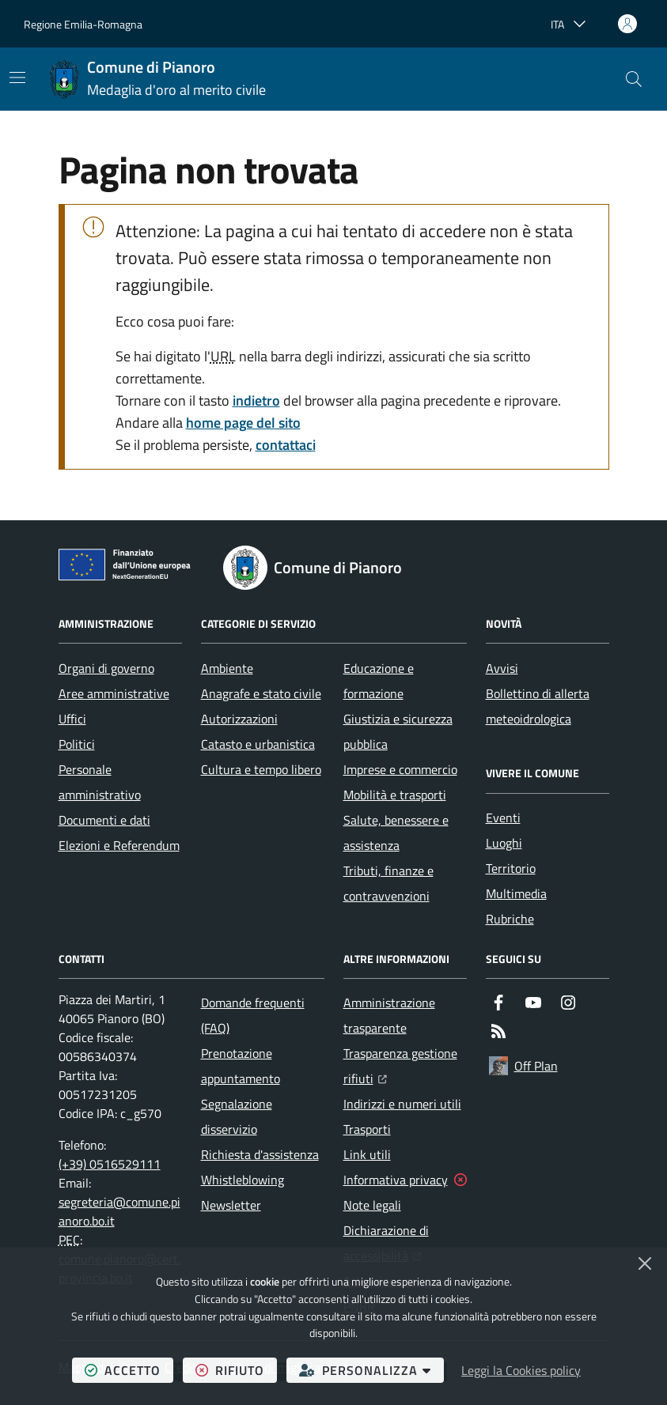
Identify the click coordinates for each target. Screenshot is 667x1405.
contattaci (286, 444)
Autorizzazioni (239, 718)
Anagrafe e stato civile (261, 693)
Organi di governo (106, 668)
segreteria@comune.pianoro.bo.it (119, 1211)
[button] (633, 79)
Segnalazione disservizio (236, 1116)
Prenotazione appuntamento (240, 1066)
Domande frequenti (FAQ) (253, 1015)
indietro (256, 400)
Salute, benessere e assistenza (396, 832)
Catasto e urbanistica (258, 744)
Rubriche (510, 918)
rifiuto (236, 1370)
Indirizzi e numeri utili (402, 1103)
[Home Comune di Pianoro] (157, 79)
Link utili (367, 1154)
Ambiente (227, 668)
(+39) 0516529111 (110, 1163)
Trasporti (367, 1129)
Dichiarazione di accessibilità (405, 1243)
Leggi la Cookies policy (521, 1370)
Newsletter (231, 1204)
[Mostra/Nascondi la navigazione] (17, 77)
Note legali (372, 1204)
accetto (129, 1370)
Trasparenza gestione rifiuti (405, 1066)
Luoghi (504, 842)
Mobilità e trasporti (394, 794)
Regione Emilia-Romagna (83, 24)
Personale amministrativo (100, 782)
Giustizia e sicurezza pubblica (398, 731)
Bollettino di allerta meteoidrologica (537, 706)
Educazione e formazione (378, 681)
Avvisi (502, 668)
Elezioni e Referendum (119, 845)
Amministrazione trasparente (389, 1015)
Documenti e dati (104, 819)
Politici (77, 744)
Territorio (511, 868)
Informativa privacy (395, 1179)
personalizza (371, 1370)
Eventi (503, 817)
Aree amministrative (114, 693)
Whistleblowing (242, 1179)
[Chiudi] (644, 1263)
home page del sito (243, 422)
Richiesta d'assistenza (260, 1154)
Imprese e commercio (400, 769)
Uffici (72, 718)
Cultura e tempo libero (261, 769)
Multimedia (516, 893)
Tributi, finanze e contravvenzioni (388, 883)
